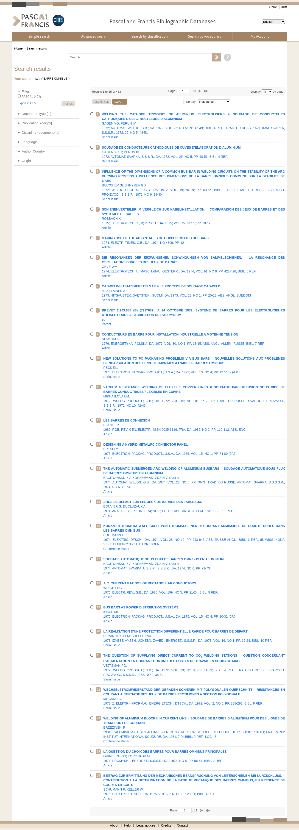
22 (98, 689)
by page (278, 91)
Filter (25, 91)
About (114, 825)
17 (98, 559)
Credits (166, 825)
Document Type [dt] (36, 114)
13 (98, 444)
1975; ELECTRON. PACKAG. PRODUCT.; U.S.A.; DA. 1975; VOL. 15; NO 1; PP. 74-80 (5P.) (194, 451)
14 (98, 468)
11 (98, 387)
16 (98, 525)
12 (98, 420)
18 (98, 583)
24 (98, 751)
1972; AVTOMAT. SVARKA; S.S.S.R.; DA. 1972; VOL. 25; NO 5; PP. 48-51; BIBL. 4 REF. (193, 154)
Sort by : (192, 101)
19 (98, 607)
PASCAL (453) (31, 96)
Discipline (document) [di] (41, 132)
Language (29, 142)
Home (18, 48)
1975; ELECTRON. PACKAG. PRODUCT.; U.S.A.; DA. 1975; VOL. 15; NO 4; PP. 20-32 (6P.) (194, 614)
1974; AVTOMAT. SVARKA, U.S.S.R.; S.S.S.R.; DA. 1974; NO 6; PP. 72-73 (194, 566)
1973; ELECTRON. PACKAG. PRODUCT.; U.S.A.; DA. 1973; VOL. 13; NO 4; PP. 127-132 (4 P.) (194, 367)
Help (127, 825)
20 (98, 631)
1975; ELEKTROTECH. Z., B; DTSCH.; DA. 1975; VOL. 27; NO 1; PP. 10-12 (193, 218)
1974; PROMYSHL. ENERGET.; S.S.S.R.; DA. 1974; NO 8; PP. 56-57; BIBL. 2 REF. (194, 758)
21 (98, 655)
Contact (182, 825)
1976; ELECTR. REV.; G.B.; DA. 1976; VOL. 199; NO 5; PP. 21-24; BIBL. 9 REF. (194, 590)
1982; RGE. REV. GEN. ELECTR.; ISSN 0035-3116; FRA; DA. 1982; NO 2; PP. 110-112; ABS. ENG (194, 427)
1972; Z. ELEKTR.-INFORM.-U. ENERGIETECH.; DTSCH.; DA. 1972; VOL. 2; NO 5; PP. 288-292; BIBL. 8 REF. (194, 698)
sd (193, 317)
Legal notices (145, 825)
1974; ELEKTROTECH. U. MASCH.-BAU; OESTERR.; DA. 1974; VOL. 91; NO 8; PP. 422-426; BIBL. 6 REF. (193, 266)
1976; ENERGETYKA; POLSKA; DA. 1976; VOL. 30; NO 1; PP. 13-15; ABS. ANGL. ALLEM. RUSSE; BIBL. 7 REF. (193, 341)
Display (256, 91)
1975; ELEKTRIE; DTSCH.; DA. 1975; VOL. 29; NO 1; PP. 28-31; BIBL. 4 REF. (194, 787)
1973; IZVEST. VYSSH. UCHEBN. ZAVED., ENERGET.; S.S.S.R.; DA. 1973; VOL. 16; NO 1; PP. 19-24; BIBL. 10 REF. (194, 638)
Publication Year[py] (37, 123)
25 (98, 775)
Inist (284, 7)
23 (98, 718)
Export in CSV (27, 103)
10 (98, 358)
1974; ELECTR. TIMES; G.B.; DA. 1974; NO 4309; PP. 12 (193, 243)
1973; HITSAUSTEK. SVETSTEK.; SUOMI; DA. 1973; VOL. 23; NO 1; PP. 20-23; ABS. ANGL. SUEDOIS (193, 293)
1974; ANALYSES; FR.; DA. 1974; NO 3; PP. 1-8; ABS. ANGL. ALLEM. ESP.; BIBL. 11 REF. (194, 509)
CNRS (274, 7)
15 (98, 501)
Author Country (33, 151)
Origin (26, 161)
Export (120, 101)
